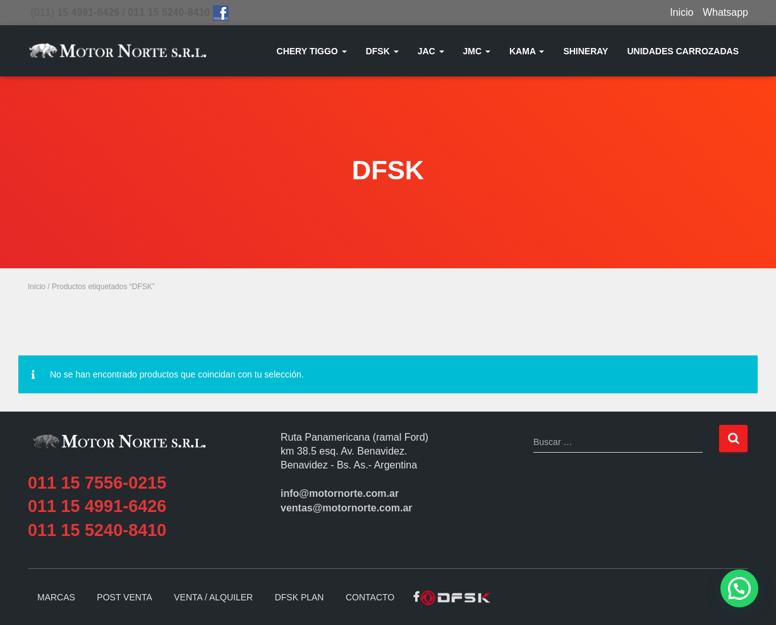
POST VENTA (124, 597)
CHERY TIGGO (312, 51)
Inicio (681, 12)
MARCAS (56, 597)
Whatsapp (725, 12)
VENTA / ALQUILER (213, 597)
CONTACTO (370, 597)
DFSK (382, 51)
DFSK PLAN (299, 597)
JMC (476, 51)
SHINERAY (585, 51)
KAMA (526, 51)
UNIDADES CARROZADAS (683, 51)
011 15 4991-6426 (97, 506)
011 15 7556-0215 (97, 482)
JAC (431, 51)
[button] (739, 588)
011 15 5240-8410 (97, 530)
